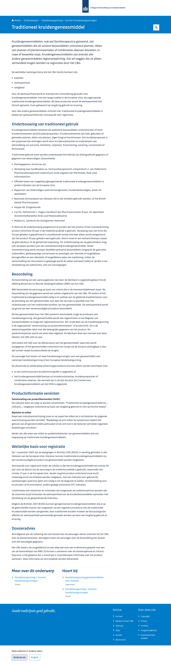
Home (16, 20)
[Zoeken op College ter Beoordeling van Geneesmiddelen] (156, 27)
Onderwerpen (31, 20)
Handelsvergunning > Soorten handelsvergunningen (69, 20)
